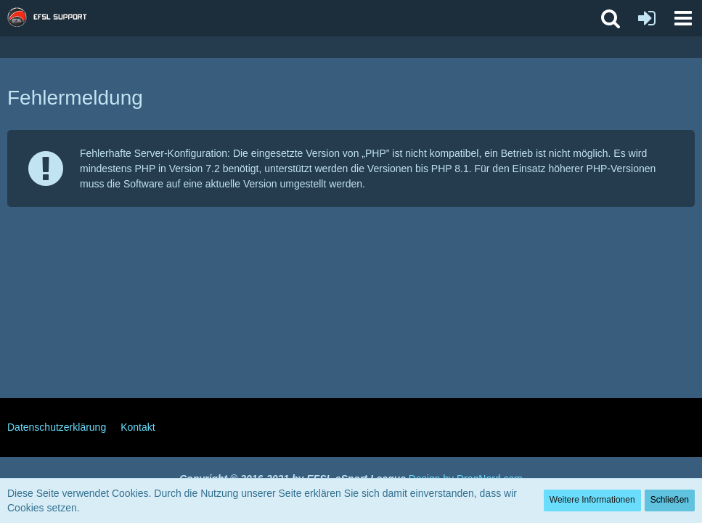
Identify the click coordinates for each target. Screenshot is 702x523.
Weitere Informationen (592, 500)
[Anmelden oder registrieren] (646, 18)
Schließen (669, 500)
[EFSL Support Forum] (54, 18)
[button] (683, 18)
